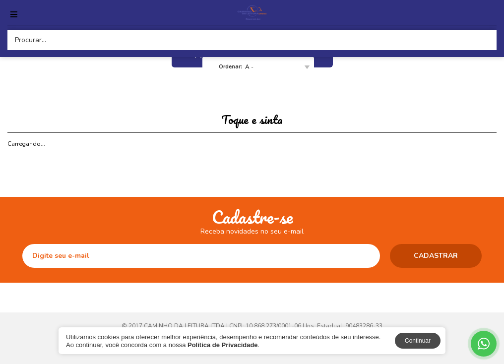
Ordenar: (230, 66)
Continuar (418, 340)
